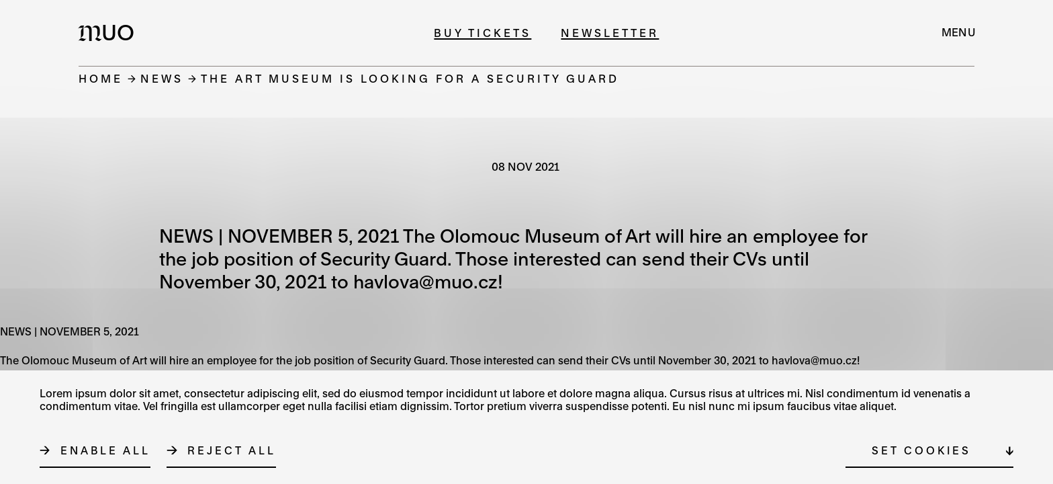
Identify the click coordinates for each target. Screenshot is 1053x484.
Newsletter (610, 32)
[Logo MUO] (110, 32)
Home (101, 78)
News (161, 78)
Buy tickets (482, 32)
